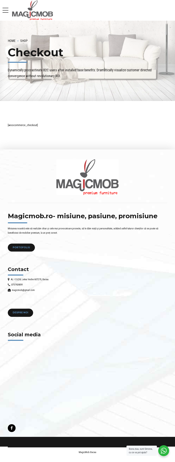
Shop (24, 41)
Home (12, 41)
